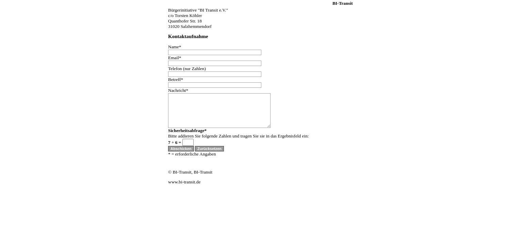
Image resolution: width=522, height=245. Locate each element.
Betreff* (175, 79)
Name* (174, 46)
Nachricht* (178, 90)
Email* (174, 57)
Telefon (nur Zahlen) (187, 68)
